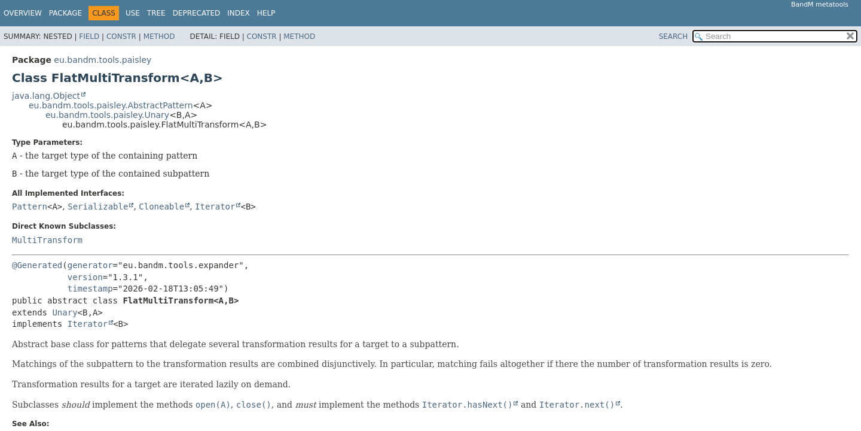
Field (89, 36)
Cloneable (161, 206)
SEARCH (673, 36)
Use (133, 13)
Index (238, 13)
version (85, 277)
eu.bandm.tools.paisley (102, 60)
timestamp (90, 288)
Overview (23, 13)
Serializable (98, 206)
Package (65, 13)
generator (90, 265)
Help (266, 13)
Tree (156, 13)
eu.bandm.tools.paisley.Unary (107, 115)
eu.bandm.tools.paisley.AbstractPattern (111, 105)
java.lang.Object (46, 96)
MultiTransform (47, 240)
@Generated (37, 265)
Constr (121, 36)
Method (159, 36)
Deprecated (197, 13)
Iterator (215, 206)
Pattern (29, 206)
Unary (64, 312)
